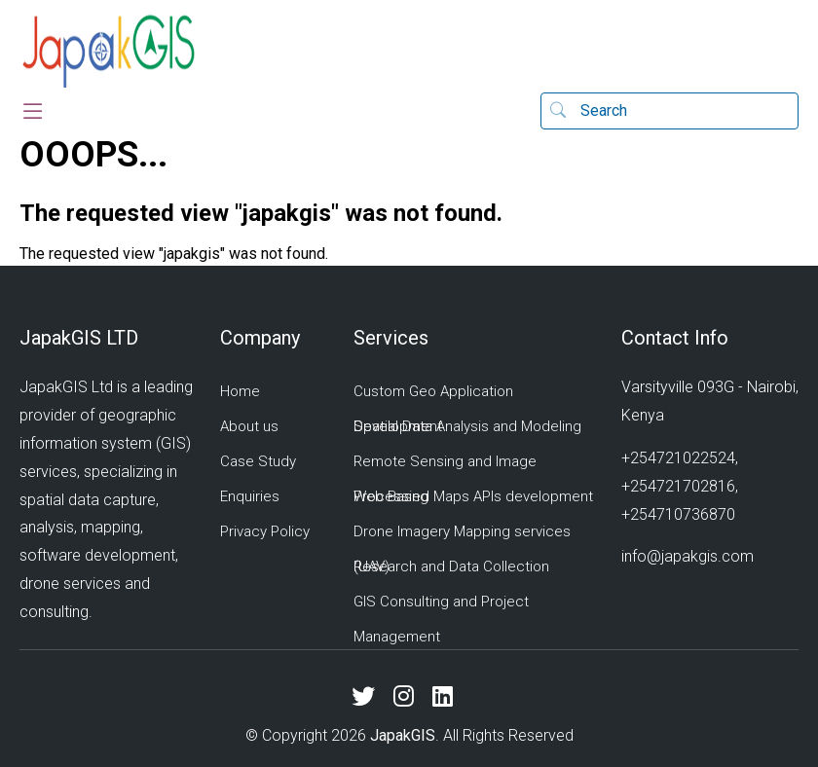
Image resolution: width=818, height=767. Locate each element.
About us (249, 426)
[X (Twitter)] (371, 696)
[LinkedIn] (449, 696)
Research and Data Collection (451, 566)
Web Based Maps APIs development (473, 496)
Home (240, 391)
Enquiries (249, 496)
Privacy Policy (265, 531)
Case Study (258, 461)
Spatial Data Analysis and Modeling (467, 426)
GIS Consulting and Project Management (441, 619)
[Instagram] (410, 696)
